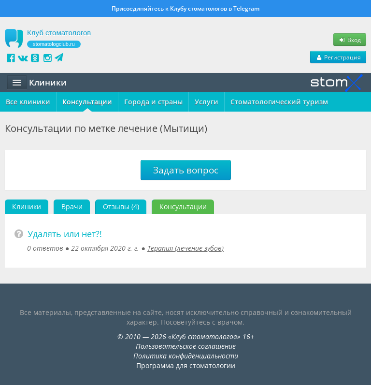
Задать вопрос (185, 170)
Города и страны (153, 101)
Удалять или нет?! (65, 234)
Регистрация (338, 57)
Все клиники (28, 101)
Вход (350, 39)
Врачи (72, 206)
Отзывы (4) (121, 206)
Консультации (87, 101)
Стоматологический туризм (279, 101)
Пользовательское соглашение (186, 346)
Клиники (26, 206)
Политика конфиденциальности (185, 355)
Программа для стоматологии (185, 365)
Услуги (206, 101)
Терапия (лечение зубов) (185, 248)
